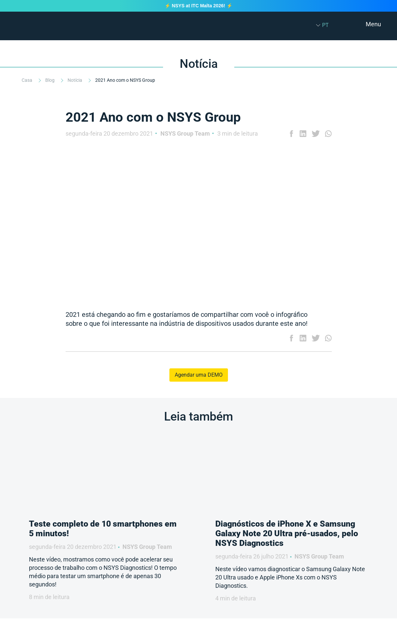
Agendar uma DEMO (199, 375)
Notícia (75, 80)
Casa (27, 80)
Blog (50, 80)
